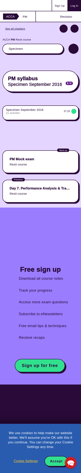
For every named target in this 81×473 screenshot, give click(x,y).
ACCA (10, 16)
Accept (56, 461)
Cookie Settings (26, 461)
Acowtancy (19, 5)
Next (74, 29)
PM (25, 16)
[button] (71, 463)
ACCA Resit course (16, 39)
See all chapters (15, 28)
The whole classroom (33, 48)
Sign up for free (40, 365)
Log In (74, 5)
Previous (64, 29)
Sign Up (60, 5)
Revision (66, 16)
